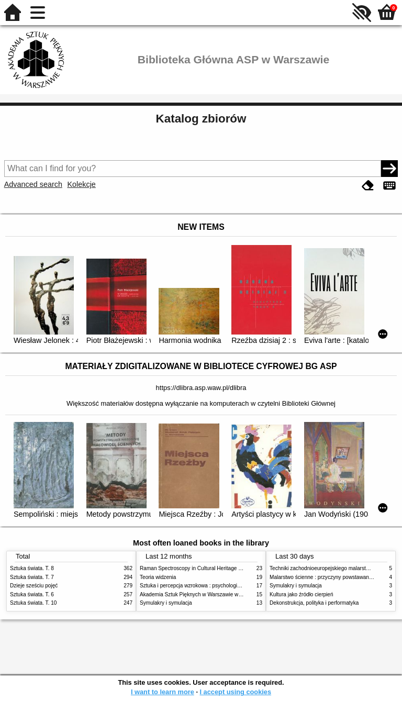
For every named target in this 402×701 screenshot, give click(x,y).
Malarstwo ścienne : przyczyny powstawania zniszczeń (334, 577)
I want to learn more (162, 692)
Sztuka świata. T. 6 (32, 594)
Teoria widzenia (158, 577)
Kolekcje (81, 184)
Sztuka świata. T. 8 (32, 568)
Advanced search (33, 184)
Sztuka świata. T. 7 (32, 577)
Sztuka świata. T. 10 (33, 603)
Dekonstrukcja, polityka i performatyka (314, 603)
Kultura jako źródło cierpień (301, 594)
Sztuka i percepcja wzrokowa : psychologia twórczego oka (207, 585)
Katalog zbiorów (201, 118)
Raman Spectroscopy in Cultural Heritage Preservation (204, 568)
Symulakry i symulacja (166, 603)
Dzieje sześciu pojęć (34, 585)
